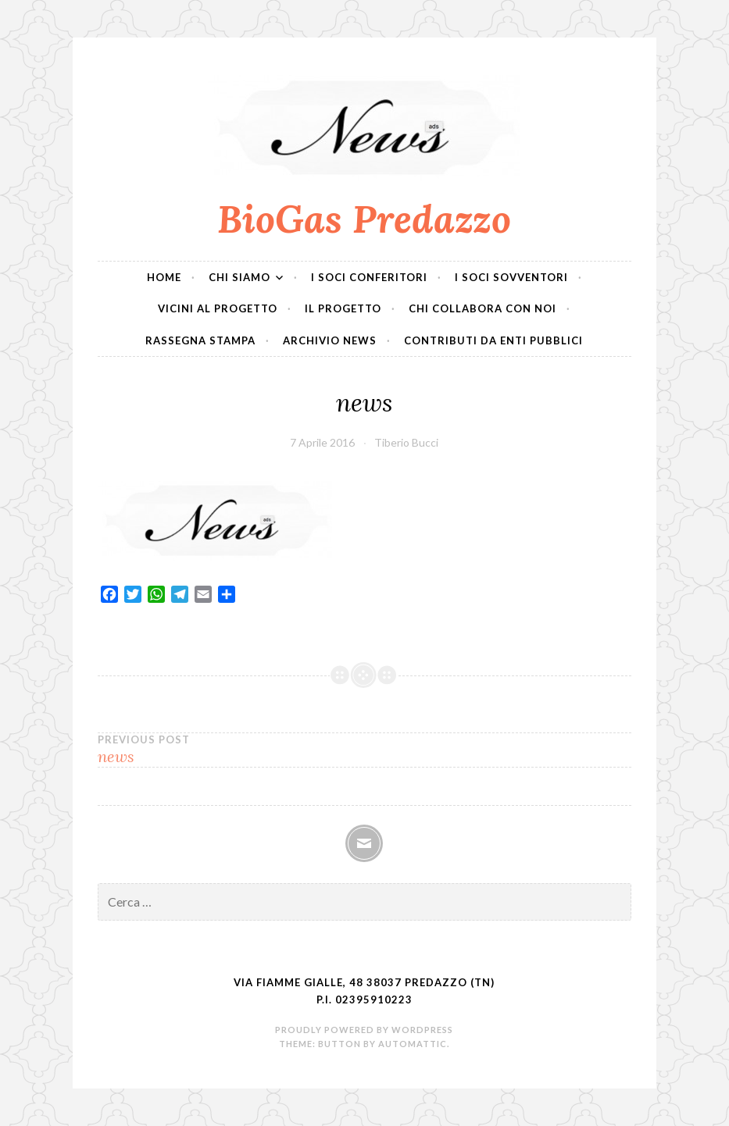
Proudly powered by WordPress (364, 1029)
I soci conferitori (369, 277)
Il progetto (343, 308)
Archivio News (330, 340)
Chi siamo (239, 277)
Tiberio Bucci (406, 442)
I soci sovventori (511, 277)
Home (164, 277)
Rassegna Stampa (200, 340)
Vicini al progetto (217, 308)
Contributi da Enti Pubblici (493, 340)
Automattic (412, 1044)
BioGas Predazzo (364, 218)
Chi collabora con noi (482, 308)
